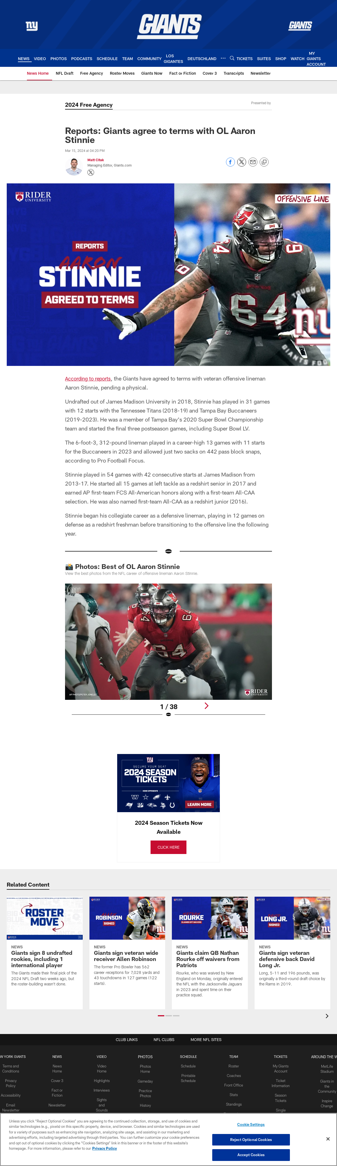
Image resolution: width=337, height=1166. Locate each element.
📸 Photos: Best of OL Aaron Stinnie (122, 566)
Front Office (232, 1084)
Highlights (102, 1080)
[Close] (328, 1139)
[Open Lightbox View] (168, 654)
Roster (232, 1066)
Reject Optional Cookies (251, 1140)
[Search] (232, 58)
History (145, 1103)
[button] (161, 1016)
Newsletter (58, 1103)
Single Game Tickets (278, 1112)
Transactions (232, 1112)
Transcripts (58, 1112)
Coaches (232, 1075)
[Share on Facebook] (230, 165)
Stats (232, 1094)
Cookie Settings (251, 1125)
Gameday (145, 1080)
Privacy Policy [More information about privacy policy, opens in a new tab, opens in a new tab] (104, 1149)
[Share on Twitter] (241, 165)
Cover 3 (58, 1080)
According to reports (90, 378)
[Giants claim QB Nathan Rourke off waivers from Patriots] (210, 951)
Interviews (102, 1089)
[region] (168, 1139)
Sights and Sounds (103, 1103)
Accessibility (12, 1094)
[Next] (206, 705)
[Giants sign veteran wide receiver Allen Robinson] (127, 945)
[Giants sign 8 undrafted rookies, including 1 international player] (45, 945)
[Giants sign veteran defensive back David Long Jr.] (293, 945)
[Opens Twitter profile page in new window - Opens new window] (90, 172)
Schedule (188, 1066)
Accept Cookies (251, 1154)
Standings (232, 1103)
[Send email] (252, 165)
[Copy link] (264, 162)
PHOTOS (145, 1057)
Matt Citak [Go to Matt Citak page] (95, 160)
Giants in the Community (324, 1084)
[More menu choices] (223, 58)
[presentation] (328, 1017)
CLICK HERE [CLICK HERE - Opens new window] (168, 847)
